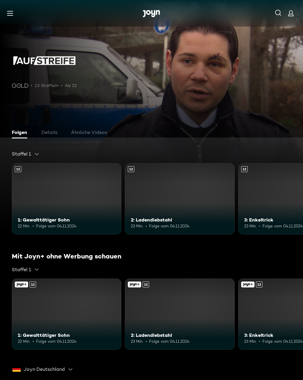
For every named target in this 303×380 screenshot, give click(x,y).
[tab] (21, 133)
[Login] (291, 13)
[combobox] (25, 154)
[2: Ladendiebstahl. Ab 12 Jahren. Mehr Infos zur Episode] (179, 199)
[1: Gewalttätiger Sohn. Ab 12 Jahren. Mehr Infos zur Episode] (66, 199)
